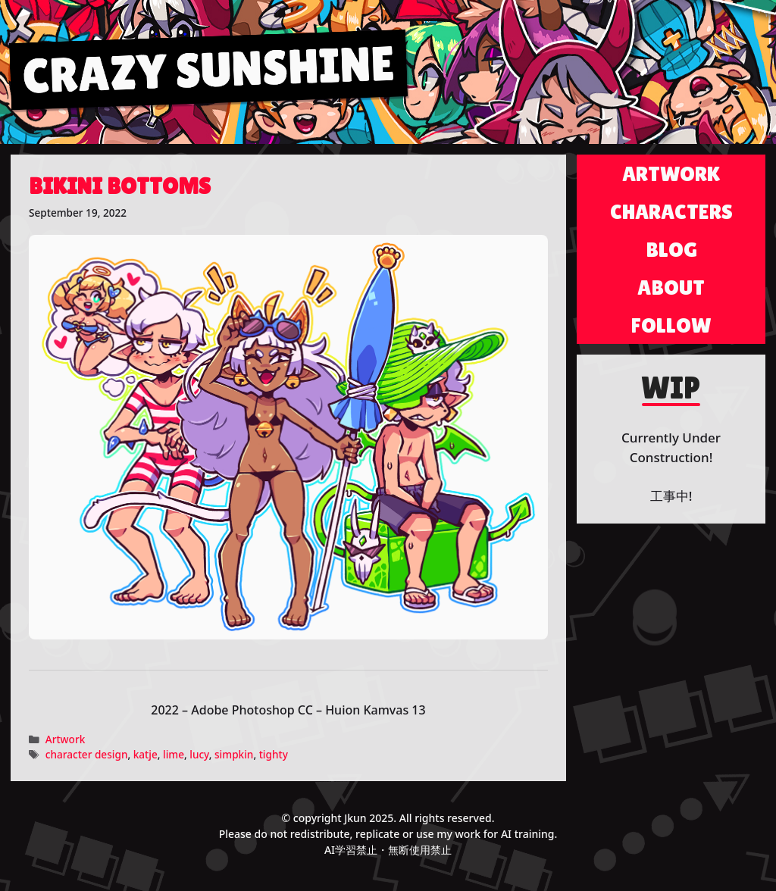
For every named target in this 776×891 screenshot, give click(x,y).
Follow (671, 325)
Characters (671, 211)
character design (86, 754)
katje (145, 754)
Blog (671, 249)
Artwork (65, 739)
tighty (273, 754)
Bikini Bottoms (120, 186)
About (671, 287)
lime (173, 754)
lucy (199, 754)
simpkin (233, 754)
